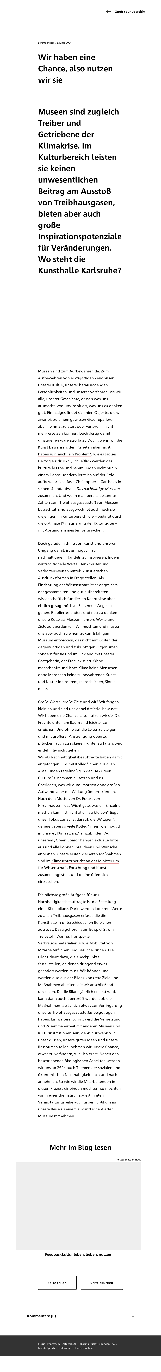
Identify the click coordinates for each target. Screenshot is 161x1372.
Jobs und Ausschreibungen (94, 1343)
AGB (114, 1343)
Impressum (53, 1343)
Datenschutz (69, 1343)
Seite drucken (101, 1283)
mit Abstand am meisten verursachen (70, 529)
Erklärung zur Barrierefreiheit (75, 1347)
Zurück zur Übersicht (130, 11)
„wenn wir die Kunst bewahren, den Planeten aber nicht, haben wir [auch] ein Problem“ (80, 446)
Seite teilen (57, 1283)
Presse (41, 1343)
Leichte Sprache (47, 1347)
